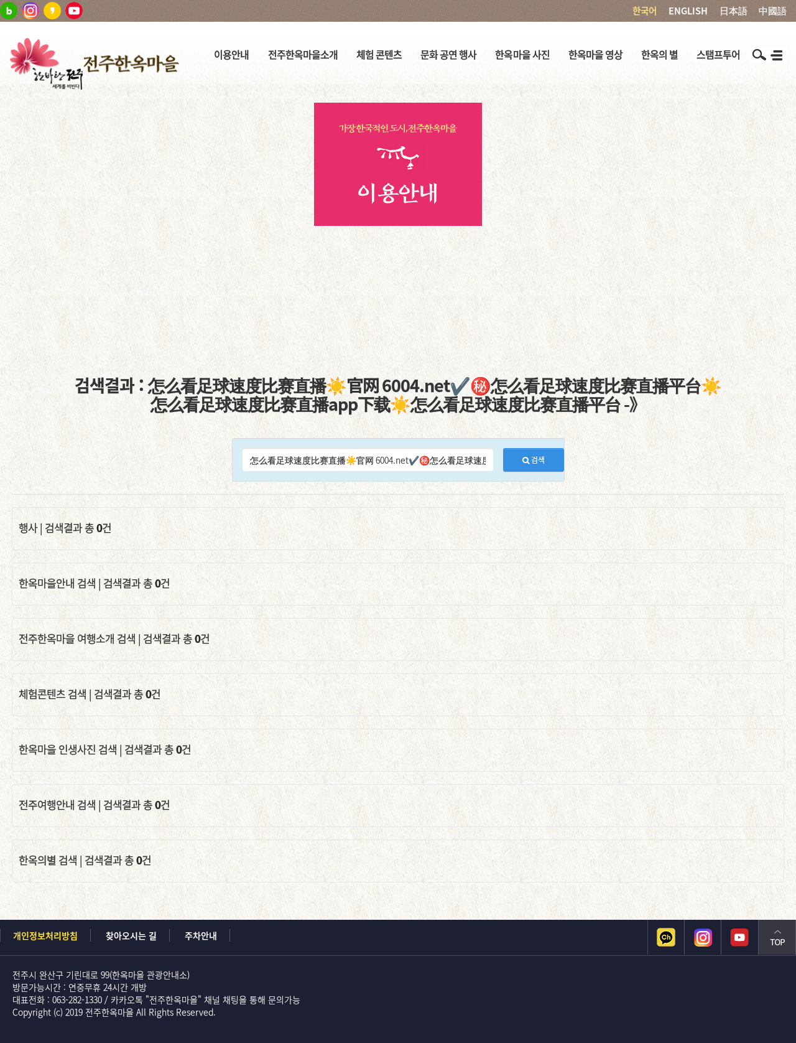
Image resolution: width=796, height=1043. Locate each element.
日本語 (733, 10)
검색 (533, 459)
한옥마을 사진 (522, 54)
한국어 (644, 10)
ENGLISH (688, 10)
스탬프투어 (718, 54)
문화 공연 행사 (448, 54)
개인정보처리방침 (45, 935)
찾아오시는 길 (131, 935)
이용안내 (231, 54)
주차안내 (201, 935)
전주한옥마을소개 (303, 54)
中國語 (773, 10)
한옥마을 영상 (595, 54)
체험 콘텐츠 (379, 54)
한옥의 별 (659, 54)
